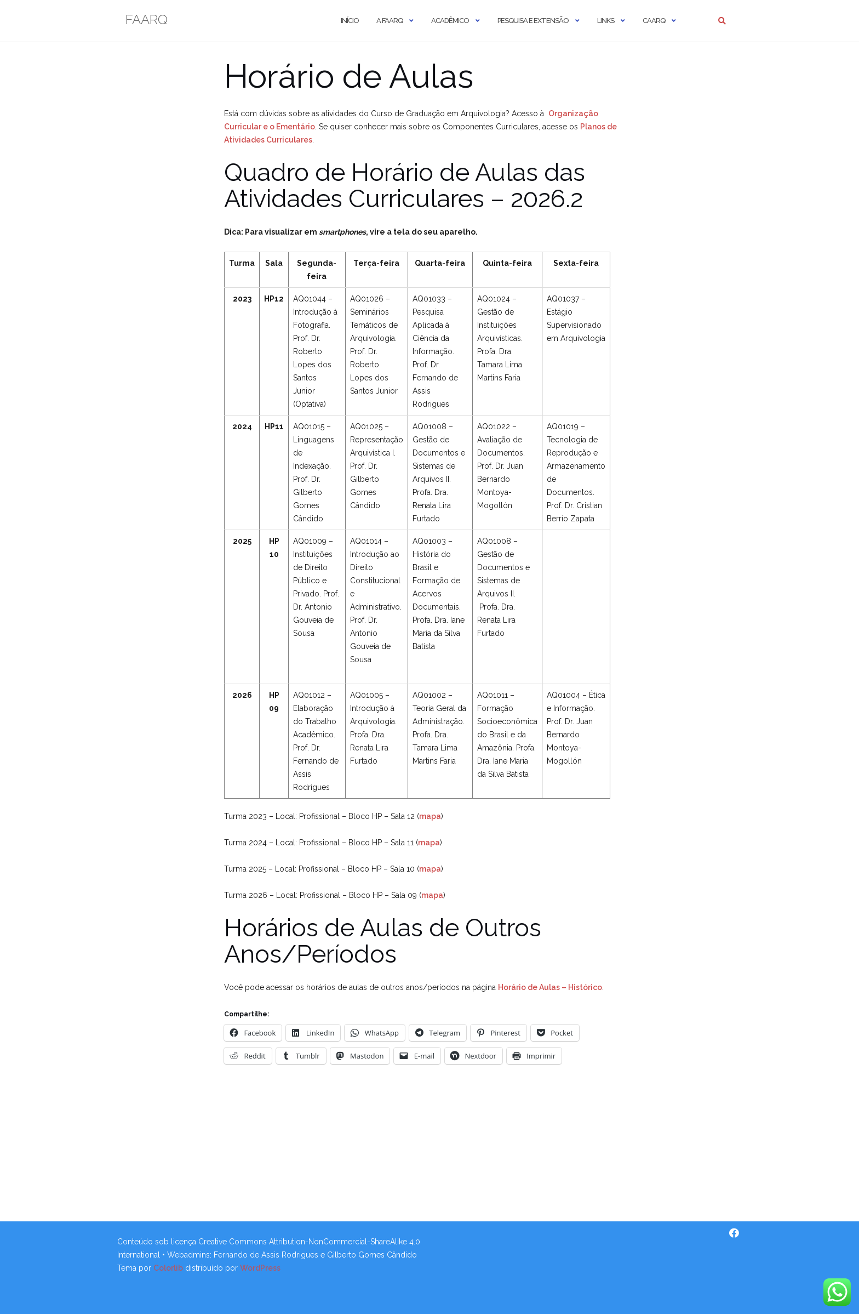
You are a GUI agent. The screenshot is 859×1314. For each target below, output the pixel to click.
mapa (430, 816)
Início (350, 20)
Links (605, 20)
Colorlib (168, 1268)
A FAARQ (389, 20)
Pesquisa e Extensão (533, 20)
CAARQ (654, 20)
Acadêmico (450, 20)
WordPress (260, 1268)
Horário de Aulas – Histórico (550, 987)
